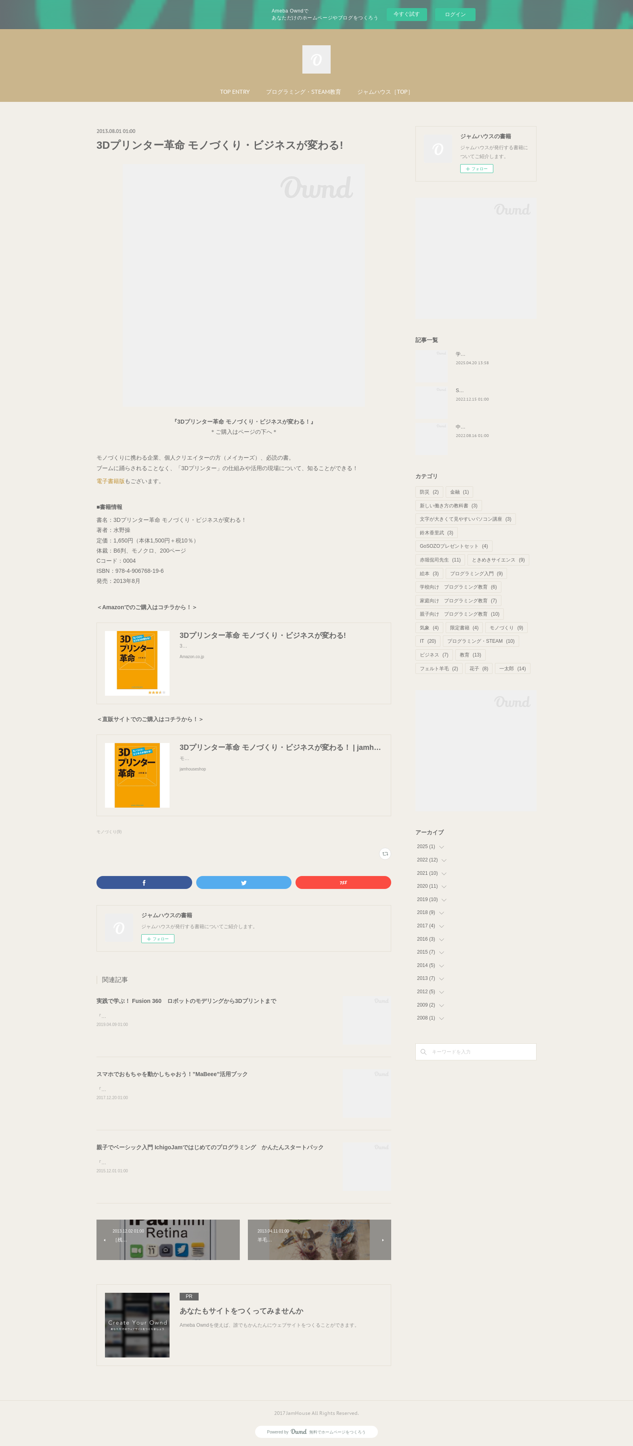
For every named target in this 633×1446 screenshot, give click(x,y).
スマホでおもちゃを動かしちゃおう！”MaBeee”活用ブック (172, 1074)
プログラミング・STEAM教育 (303, 91)
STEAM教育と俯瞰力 (478, 390)
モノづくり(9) (109, 832)
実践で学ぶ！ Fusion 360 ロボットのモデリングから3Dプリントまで (186, 1001)
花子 (479, 668)
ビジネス (434, 655)
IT (428, 641)
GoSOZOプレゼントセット (454, 546)
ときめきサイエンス (498, 560)
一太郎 (512, 668)
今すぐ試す (407, 14)
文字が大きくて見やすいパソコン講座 (465, 519)
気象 (429, 628)
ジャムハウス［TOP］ (385, 91)
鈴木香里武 (436, 533)
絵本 (429, 573)
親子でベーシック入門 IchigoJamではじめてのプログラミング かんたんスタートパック (210, 1147)
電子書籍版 (110, 481)
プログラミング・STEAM (481, 641)
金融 (459, 492)
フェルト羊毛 (439, 668)
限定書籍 (464, 628)
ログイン (455, 14)
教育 (470, 655)
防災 (429, 492)
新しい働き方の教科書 (449, 506)
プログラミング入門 (476, 573)
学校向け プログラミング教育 (458, 587)
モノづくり (506, 628)
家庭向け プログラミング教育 (458, 601)
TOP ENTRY (235, 91)
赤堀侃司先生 (440, 560)
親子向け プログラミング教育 (459, 614)
